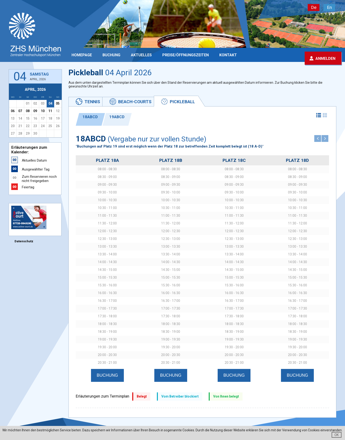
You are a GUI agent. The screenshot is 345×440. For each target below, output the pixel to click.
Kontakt (228, 55)
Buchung (111, 55)
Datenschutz (24, 241)
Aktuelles (141, 55)
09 (35, 111)
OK (336, 435)
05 (58, 103)
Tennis (92, 101)
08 (28, 111)
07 (20, 111)
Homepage (82, 55)
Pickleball (182, 101)
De (313, 7)
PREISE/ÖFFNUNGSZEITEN (185, 55)
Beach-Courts (135, 101)
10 (43, 111)
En (329, 7)
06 (13, 111)
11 (50, 111)
